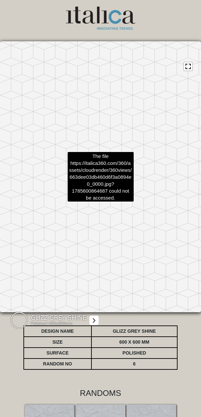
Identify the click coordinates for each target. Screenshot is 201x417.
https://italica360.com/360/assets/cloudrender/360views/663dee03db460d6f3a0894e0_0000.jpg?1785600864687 (100, 176)
